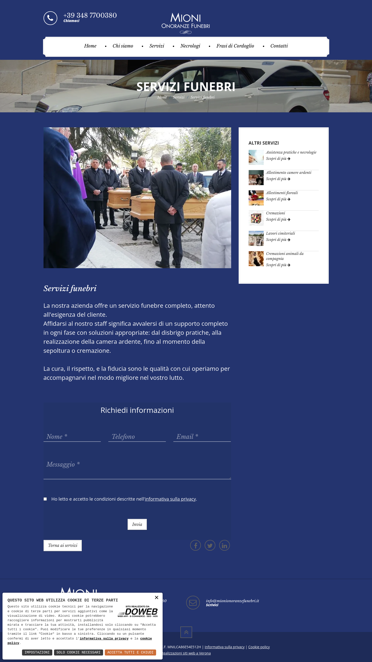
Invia (137, 524)
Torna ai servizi (63, 545)
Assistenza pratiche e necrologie (291, 152)
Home (90, 46)
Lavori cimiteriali (280, 233)
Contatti (279, 46)
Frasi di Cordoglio (235, 46)
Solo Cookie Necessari (79, 652)
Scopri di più (278, 158)
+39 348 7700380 (90, 16)
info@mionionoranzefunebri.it (232, 600)
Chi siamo (123, 46)
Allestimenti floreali (282, 193)
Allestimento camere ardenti (288, 172)
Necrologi (190, 46)
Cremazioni (275, 213)
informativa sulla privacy (104, 638)
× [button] (156, 598)
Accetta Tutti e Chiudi (130, 652)
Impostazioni (37, 652)
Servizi (156, 46)
